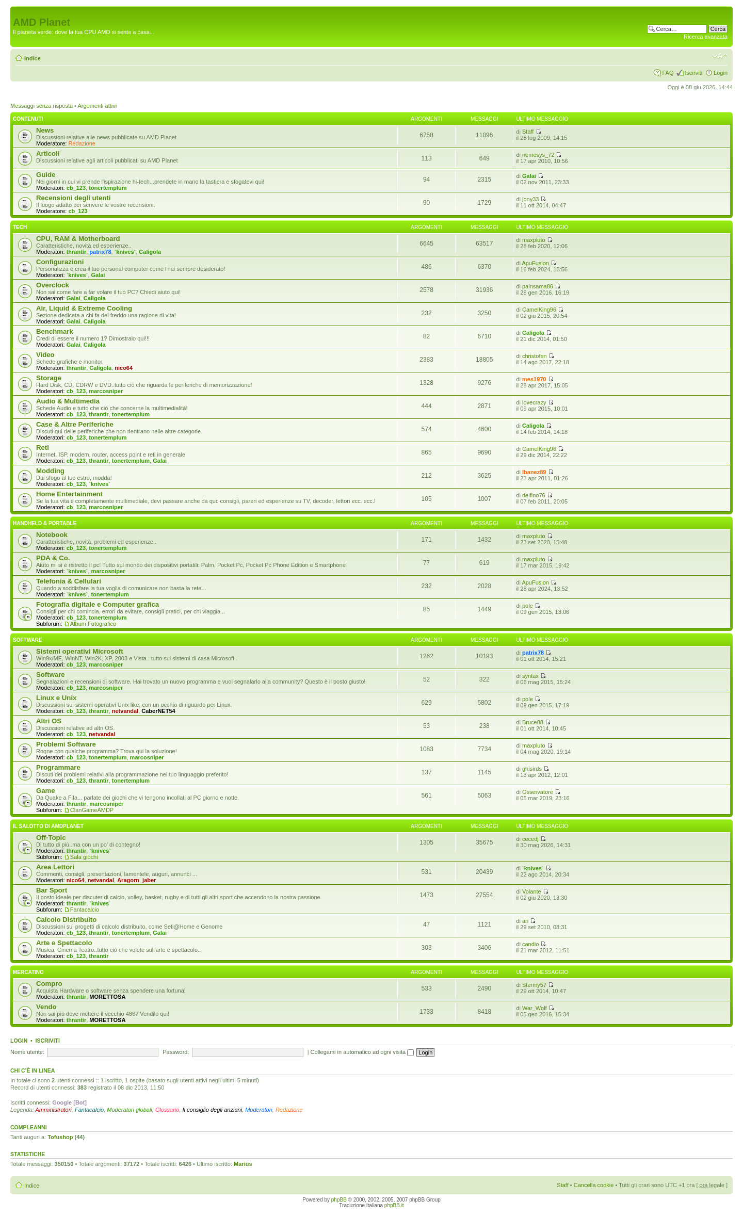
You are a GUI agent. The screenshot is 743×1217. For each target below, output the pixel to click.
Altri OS (48, 721)
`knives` (125, 252)
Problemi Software (66, 744)
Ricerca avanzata (706, 37)
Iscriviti (693, 73)
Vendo (46, 1007)
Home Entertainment (69, 494)
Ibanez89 (534, 472)
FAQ (667, 73)
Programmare (58, 767)
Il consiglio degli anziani (213, 1110)
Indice (32, 58)
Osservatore (537, 792)
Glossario (167, 1110)
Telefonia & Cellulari (68, 581)
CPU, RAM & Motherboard (78, 238)
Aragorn (128, 880)
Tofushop (60, 1137)
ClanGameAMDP (92, 810)
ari (525, 921)
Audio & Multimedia (68, 401)
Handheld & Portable (44, 523)
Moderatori (258, 1110)
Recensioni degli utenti (73, 198)
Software (27, 640)
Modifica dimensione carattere (720, 56)
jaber (149, 880)
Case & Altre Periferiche (75, 424)
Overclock (52, 285)
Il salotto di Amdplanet (48, 826)
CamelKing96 (539, 309)
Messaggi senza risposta (41, 106)
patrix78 (100, 252)
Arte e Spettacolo (64, 943)
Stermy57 (534, 985)
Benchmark (54, 331)
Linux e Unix (56, 698)
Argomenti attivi (97, 106)
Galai (529, 176)
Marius (243, 1164)
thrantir (77, 252)
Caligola (150, 252)
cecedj (530, 839)
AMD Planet (41, 22)
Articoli (47, 153)
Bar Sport (51, 890)
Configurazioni (60, 262)
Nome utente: (27, 1052)
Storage (48, 378)
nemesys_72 (538, 155)
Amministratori (54, 1110)
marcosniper (106, 391)
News (45, 130)
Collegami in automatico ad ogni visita (362, 1052)
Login (721, 73)
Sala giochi (84, 857)
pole (527, 606)
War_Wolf (534, 1008)
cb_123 (76, 188)
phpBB (339, 1200)
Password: (176, 1052)
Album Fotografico (93, 624)
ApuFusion (535, 263)
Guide (45, 175)
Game (45, 790)
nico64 (124, 368)
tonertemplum (107, 188)
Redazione (81, 143)
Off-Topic (51, 837)
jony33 (530, 199)
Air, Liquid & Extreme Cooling (84, 308)
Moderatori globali (129, 1110)
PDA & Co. (53, 558)
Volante (531, 891)
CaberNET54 (158, 711)
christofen (534, 356)
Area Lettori (55, 867)
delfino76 (533, 495)
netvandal (125, 711)
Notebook (52, 535)
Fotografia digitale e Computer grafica (97, 604)
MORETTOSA (107, 997)
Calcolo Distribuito (66, 919)
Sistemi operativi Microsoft (79, 651)
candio (530, 944)
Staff (528, 131)
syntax (530, 676)
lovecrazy (534, 402)
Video (45, 355)
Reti (42, 447)
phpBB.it (394, 1205)
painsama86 (537, 286)
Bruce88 (532, 722)
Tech (20, 227)
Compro (49, 983)
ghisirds (532, 769)
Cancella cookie (594, 1185)
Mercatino (28, 972)
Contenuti (28, 119)
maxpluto (533, 240)
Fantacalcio (84, 909)
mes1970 (534, 379)
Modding (50, 471)
